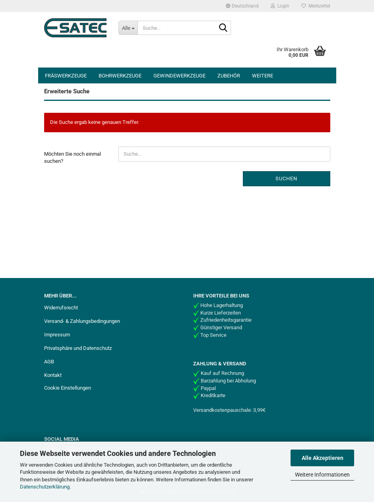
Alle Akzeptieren (322, 458)
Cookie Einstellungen (67, 388)
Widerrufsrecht (61, 308)
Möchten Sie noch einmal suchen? (72, 157)
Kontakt (53, 375)
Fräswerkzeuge (66, 76)
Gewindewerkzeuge (179, 76)
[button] (242, 6)
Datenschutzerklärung (45, 487)
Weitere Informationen (322, 474)
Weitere (262, 76)
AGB (49, 362)
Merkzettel (315, 6)
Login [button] (280, 6)
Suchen (286, 178)
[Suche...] (128, 28)
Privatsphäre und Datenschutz (78, 348)
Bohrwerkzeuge (120, 76)
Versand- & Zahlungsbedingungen (82, 321)
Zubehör (228, 76)
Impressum (57, 335)
